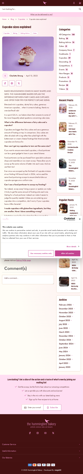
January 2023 (64, 367)
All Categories (67, 34)
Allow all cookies (67, 253)
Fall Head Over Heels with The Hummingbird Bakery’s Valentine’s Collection (73, 131)
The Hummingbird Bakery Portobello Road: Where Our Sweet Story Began (73, 168)
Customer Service (41, 444)
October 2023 (65, 359)
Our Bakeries (41, 457)
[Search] (80, 9)
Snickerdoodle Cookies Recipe (73, 150)
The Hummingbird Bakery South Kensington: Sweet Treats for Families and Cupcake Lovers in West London (73, 186)
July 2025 (63, 324)
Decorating (65, 61)
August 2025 (64, 320)
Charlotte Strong (16, 75)
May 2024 (63, 351)
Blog (12, 19)
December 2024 (66, 336)
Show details (71, 246)
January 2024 (64, 355)
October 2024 (65, 339)
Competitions (65, 65)
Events (63, 69)
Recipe (63, 85)
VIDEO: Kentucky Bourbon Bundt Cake (74, 286)
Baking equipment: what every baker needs (74, 213)
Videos (63, 89)
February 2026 (65, 304)
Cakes (35, 33)
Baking (15, 33)
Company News (67, 50)
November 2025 (66, 312)
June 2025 (63, 328)
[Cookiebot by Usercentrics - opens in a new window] (65, 219)
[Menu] (3, 3)
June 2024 (63, 347)
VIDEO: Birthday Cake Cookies (75, 268)
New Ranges (66, 73)
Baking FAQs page (23, 260)
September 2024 (66, 343)
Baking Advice (25, 33)
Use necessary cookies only (41, 253)
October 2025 (65, 316)
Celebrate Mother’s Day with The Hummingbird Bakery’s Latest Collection (73, 113)
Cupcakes (21, 19)
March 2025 (64, 332)
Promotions (65, 81)
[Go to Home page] (44, 3)
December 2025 (66, 308)
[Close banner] (80, 219)
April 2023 (63, 363)
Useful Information (41, 451)
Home (4, 19)
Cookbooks (65, 54)
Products (64, 77)
